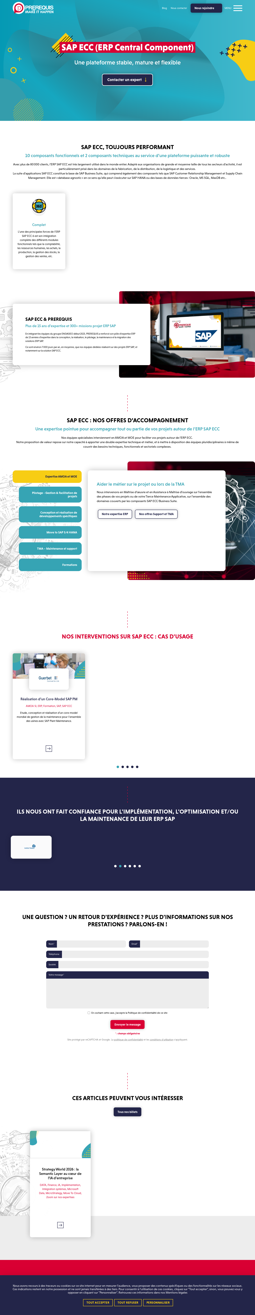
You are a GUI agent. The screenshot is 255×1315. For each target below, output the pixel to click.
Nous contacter (179, 8)
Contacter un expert (124, 79)
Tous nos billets (127, 1112)
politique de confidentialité (128, 1039)
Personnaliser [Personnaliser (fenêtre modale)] (158, 1302)
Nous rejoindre (204, 8)
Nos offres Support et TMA (156, 514)
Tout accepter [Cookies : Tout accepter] (98, 1302)
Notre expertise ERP (115, 514)
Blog (164, 8)
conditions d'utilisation (161, 1039)
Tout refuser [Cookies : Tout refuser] (128, 1302)
